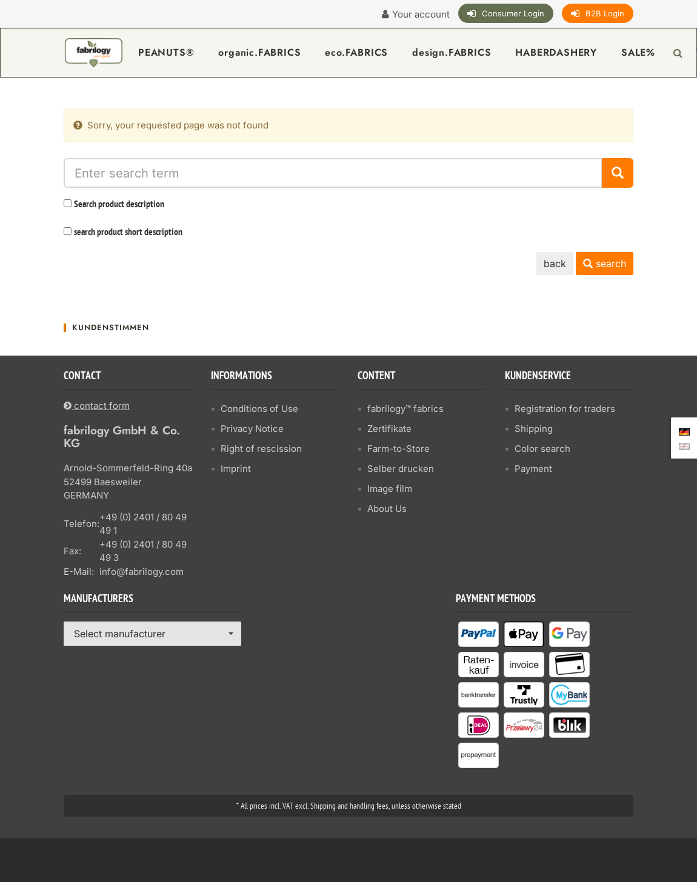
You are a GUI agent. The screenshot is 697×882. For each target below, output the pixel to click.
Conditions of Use (259, 408)
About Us (387, 508)
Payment (533, 468)
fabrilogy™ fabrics (405, 408)
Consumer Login (513, 13)
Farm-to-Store (398, 448)
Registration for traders (565, 408)
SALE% (638, 52)
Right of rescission (261, 448)
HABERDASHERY (556, 52)
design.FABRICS (451, 52)
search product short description (128, 233)
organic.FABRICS (259, 52)
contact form (97, 405)
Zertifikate (389, 428)
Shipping (534, 428)
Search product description (119, 205)
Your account (421, 14)
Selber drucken (400, 468)
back (555, 263)
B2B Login (604, 13)
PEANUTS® (166, 52)
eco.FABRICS (356, 52)
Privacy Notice (252, 428)
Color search (542, 448)
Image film (389, 488)
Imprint (236, 468)
